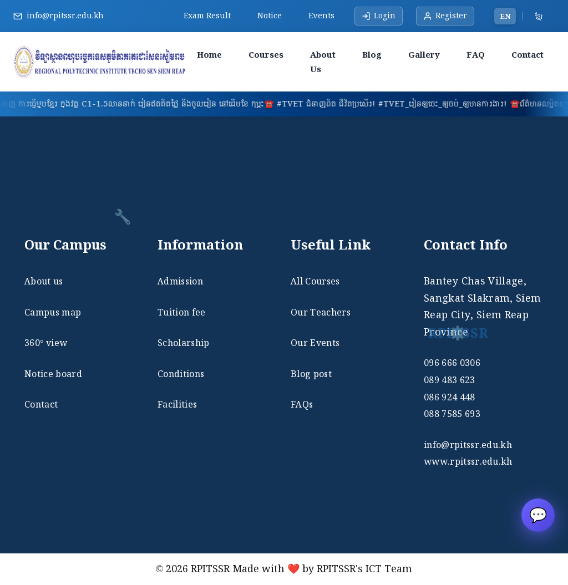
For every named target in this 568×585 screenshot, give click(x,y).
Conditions (181, 373)
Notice (269, 16)
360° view (45, 342)
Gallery (424, 54)
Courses (265, 54)
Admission (180, 281)
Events (321, 16)
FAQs (302, 404)
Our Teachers (321, 312)
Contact (527, 54)
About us (43, 281)
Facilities (177, 404)
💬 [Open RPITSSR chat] (538, 515)
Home (209, 54)
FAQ (475, 54)
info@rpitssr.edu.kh (65, 16)
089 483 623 (449, 379)
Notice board (53, 373)
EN (505, 16)
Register (445, 16)
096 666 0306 (452, 362)
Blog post (311, 373)
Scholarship (184, 342)
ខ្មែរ (538, 16)
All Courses (315, 281)
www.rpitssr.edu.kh (468, 461)
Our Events (315, 342)
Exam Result (207, 16)
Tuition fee (182, 312)
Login (378, 16)
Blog (372, 54)
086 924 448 (449, 397)
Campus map (52, 312)
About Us (323, 61)
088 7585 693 (452, 413)
